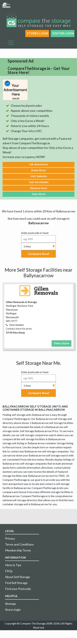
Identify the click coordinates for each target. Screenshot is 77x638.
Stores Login (37, 33)
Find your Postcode (18, 589)
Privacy (10, 538)
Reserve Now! (38, 188)
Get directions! (38, 164)
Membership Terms (18, 550)
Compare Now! (38, 254)
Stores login (13, 609)
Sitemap (10, 603)
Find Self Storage (16, 583)
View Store (38, 194)
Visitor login (63, 33)
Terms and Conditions (19, 544)
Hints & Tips (13, 565)
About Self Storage (17, 577)
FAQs (9, 571)
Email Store (38, 170)
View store (61, 343)
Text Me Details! (39, 182)
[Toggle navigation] (11, 42)
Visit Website (38, 176)
